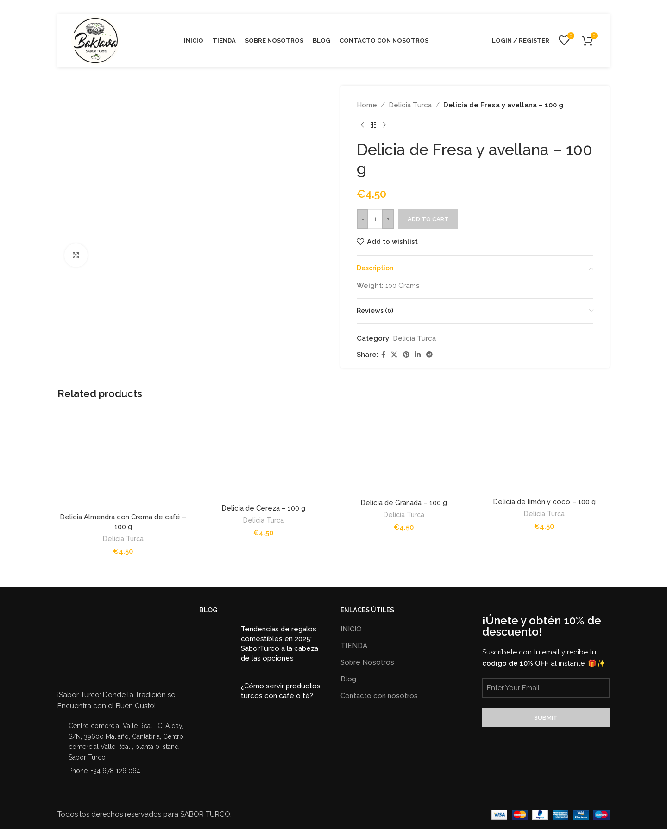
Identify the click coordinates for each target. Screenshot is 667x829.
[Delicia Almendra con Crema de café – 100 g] (123, 459)
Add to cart (428, 219)
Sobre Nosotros (367, 662)
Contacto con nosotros (379, 696)
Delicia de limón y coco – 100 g (544, 502)
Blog (348, 679)
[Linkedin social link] (417, 355)
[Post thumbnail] (216, 645)
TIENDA (353, 646)
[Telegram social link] (429, 355)
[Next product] (384, 125)
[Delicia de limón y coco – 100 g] (544, 451)
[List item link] (121, 771)
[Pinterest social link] (406, 355)
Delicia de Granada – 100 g (403, 503)
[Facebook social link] (383, 355)
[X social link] (394, 355)
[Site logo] (95, 40)
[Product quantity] (375, 219)
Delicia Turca (410, 105)
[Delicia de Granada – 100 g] (403, 452)
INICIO (351, 629)
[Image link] (92, 645)
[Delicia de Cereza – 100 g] (263, 454)
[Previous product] (362, 125)
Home (367, 105)
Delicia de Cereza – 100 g (263, 508)
